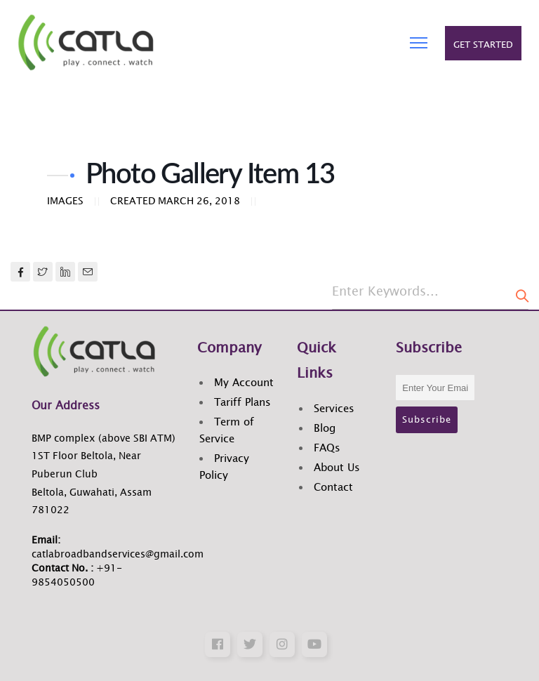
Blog (324, 429)
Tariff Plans (242, 403)
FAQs (327, 448)
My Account (244, 383)
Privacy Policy (224, 467)
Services (334, 409)
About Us (337, 468)
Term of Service (226, 430)
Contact (333, 488)
